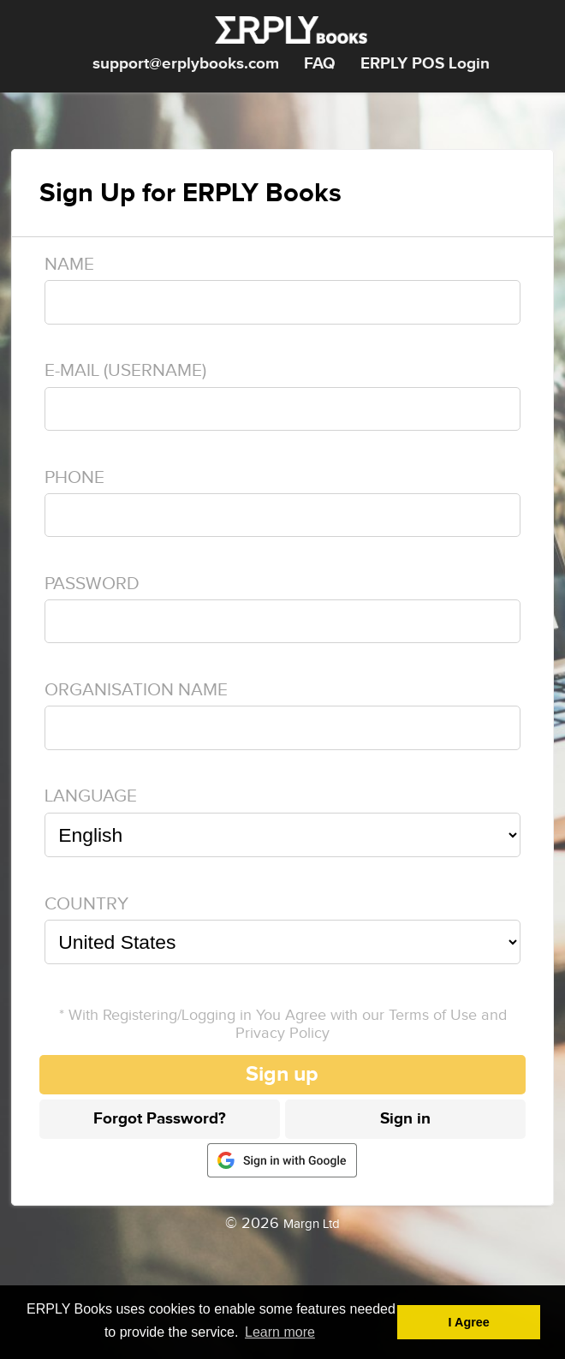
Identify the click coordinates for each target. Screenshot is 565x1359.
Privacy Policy (282, 1033)
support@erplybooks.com (185, 64)
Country (86, 904)
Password (92, 583)
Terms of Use (433, 1015)
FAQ (320, 64)
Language (91, 796)
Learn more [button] (280, 1332)
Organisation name (136, 689)
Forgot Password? (159, 1119)
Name (69, 264)
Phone (74, 477)
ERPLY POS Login (425, 64)
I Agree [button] (469, 1322)
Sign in (405, 1119)
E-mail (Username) (125, 370)
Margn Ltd (311, 1224)
